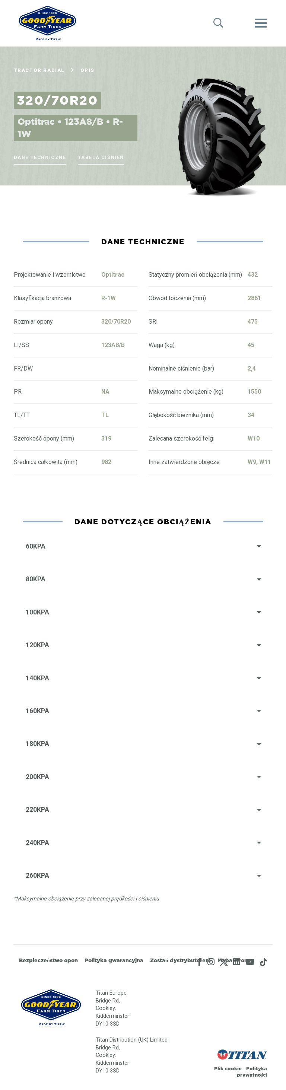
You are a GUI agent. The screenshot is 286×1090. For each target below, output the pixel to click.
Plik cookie (228, 1068)
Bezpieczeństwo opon (48, 960)
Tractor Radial (39, 70)
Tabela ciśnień (101, 157)
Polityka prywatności (252, 1071)
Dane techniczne (40, 157)
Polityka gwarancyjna (114, 960)
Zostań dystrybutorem (180, 960)
